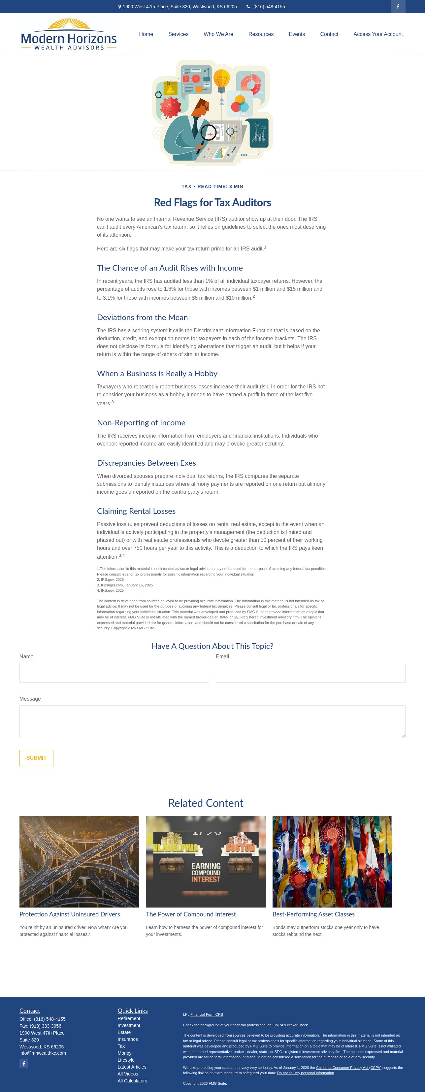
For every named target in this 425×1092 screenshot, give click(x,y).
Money (125, 1053)
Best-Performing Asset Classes (314, 914)
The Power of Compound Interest (191, 914)
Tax (121, 1046)
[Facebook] (398, 6)
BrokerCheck (297, 1025)
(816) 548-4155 (265, 6)
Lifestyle (126, 1060)
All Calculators (132, 1080)
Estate (124, 1032)
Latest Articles (132, 1067)
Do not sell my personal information (305, 1073)
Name (26, 656)
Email (222, 656)
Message (30, 699)
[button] (146, 34)
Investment (129, 1025)
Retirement (129, 1018)
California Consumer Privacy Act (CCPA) (348, 1068)
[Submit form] (36, 758)
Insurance (128, 1039)
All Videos (128, 1073)
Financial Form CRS (206, 1014)
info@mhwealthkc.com (42, 1053)
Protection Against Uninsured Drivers (69, 914)
